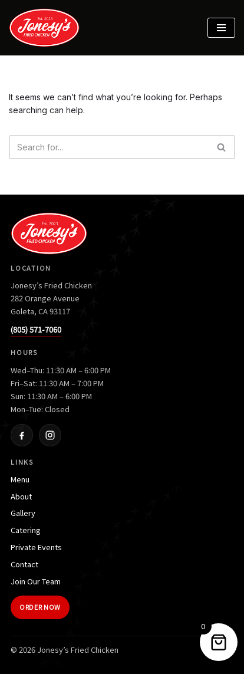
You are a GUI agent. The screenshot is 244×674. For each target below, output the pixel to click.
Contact (24, 564)
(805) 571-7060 (36, 329)
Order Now (40, 606)
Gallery (23, 512)
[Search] (109, 147)
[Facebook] (22, 435)
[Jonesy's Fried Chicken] (47, 27)
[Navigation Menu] (221, 28)
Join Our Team (36, 581)
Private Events (36, 547)
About (21, 496)
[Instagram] (50, 435)
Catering (26, 529)
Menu (20, 479)
